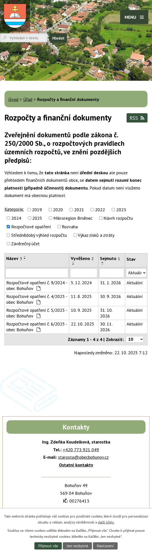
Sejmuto (110, 258)
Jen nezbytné (77, 545)
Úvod (13, 99)
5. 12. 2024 (81, 283)
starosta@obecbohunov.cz (83, 457)
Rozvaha (70, 227)
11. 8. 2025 (81, 296)
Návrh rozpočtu (118, 218)
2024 (16, 218)
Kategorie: (14, 209)
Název (14, 258)
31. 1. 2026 (110, 283)
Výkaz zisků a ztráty (96, 235)
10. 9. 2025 (81, 310)
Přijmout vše (48, 545)
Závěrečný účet (25, 243)
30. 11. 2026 (106, 326)
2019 (37, 209)
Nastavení (105, 545)
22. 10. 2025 (82, 324)
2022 (100, 209)
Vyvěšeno (82, 258)
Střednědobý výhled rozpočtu (39, 235)
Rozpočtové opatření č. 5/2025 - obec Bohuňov (36, 313)
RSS (137, 118)
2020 (58, 209)
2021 (79, 209)
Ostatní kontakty (76, 465)
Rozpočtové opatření (31, 227)
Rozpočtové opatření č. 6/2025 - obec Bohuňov (36, 326)
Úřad (27, 99)
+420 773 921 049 (81, 449)
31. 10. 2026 (106, 313)
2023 (121, 209)
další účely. (106, 522)
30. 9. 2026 (110, 296)
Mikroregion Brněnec (72, 218)
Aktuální (135, 283)
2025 (37, 218)
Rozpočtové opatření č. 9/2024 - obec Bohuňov (36, 285)
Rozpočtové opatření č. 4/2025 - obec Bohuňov (36, 299)
